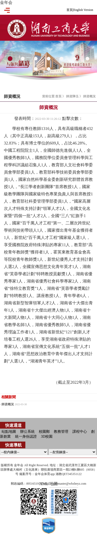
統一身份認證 (26, 436)
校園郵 (44, 432)
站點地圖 (9, 432)
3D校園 (47, 436)
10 (61, 69)
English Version (83, 10)
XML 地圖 (48, 484)
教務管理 (61, 432)
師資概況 (89, 96)
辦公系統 (27, 432)
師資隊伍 (72, 96)
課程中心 (79, 432)
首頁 (69, 10)
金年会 (6, 2)
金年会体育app (45, 474)
